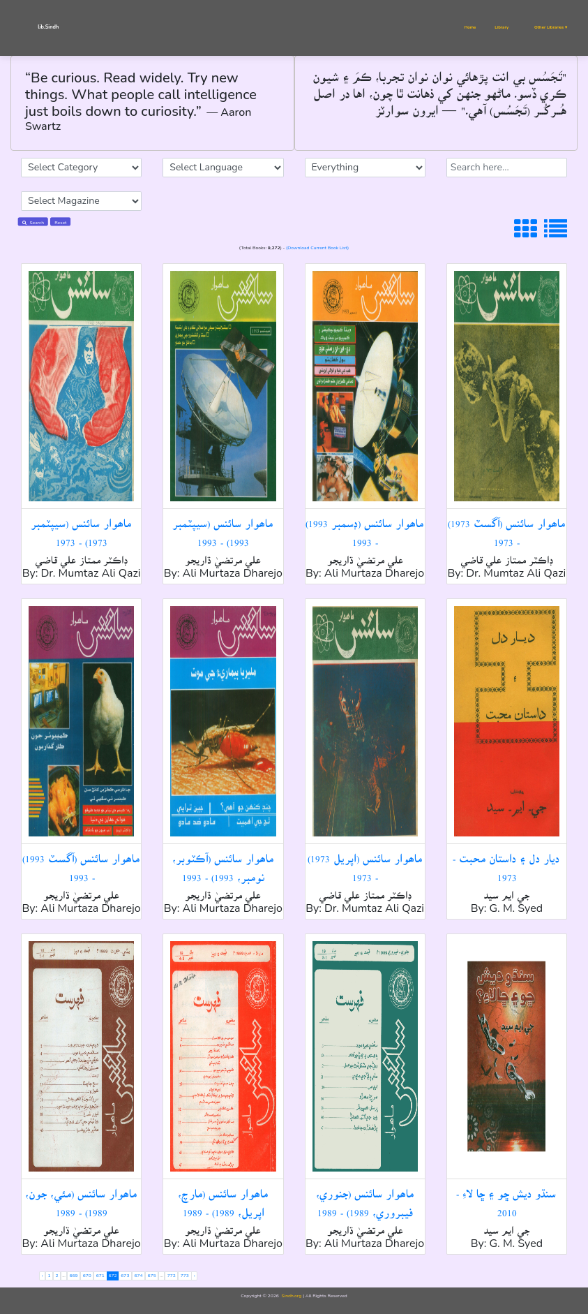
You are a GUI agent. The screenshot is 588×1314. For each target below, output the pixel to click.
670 (87, 1275)
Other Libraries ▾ (550, 27)
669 (74, 1275)
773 (185, 1275)
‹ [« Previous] (42, 1275)
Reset (60, 222)
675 (152, 1275)
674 (138, 1275)
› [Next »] (194, 1275)
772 (171, 1275)
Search (33, 222)
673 (125, 1275)
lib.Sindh (48, 27)
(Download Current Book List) (317, 247)
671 (100, 1275)
